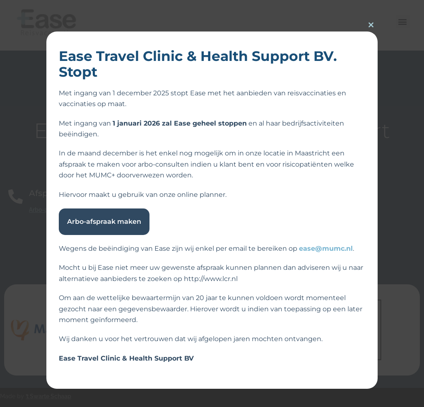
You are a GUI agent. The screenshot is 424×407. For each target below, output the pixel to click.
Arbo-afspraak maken (104, 221)
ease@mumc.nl (326, 248)
